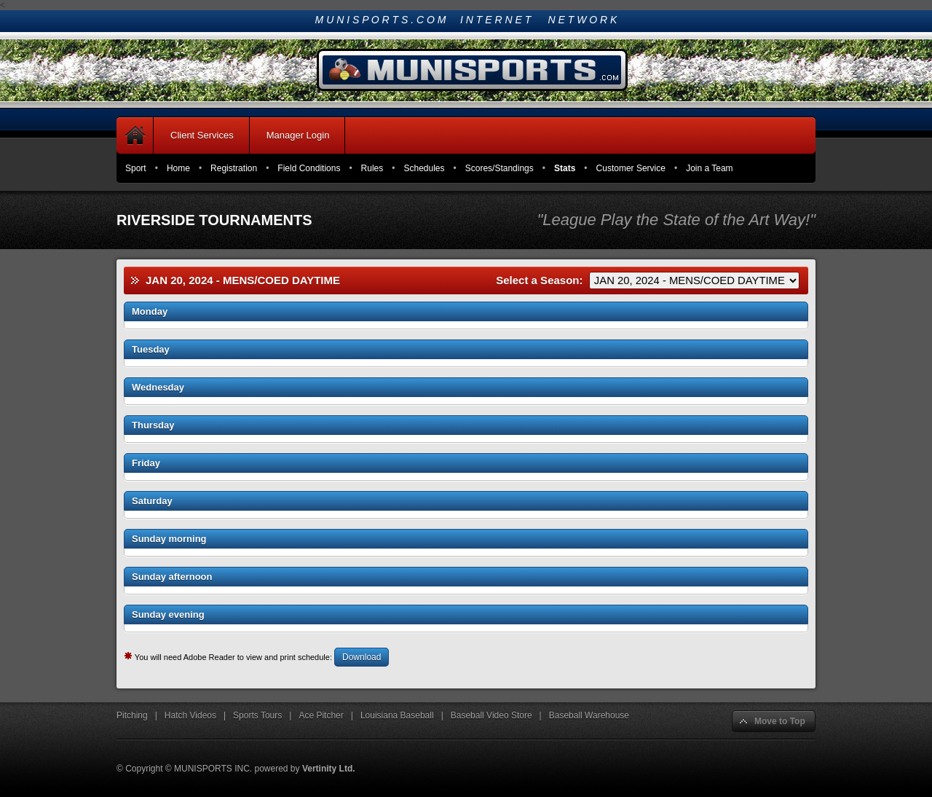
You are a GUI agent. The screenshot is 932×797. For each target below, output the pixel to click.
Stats (564, 168)
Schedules (423, 168)
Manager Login (298, 135)
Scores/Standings (499, 168)
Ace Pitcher (321, 715)
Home (178, 168)
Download (361, 657)
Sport (135, 168)
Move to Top (779, 721)
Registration (233, 168)
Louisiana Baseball (397, 715)
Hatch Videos (190, 715)
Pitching (132, 715)
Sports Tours (257, 715)
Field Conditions (308, 168)
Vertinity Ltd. (328, 768)
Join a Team (709, 168)
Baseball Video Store (491, 715)
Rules (372, 168)
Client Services (202, 135)
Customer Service (631, 168)
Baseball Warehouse (589, 715)
